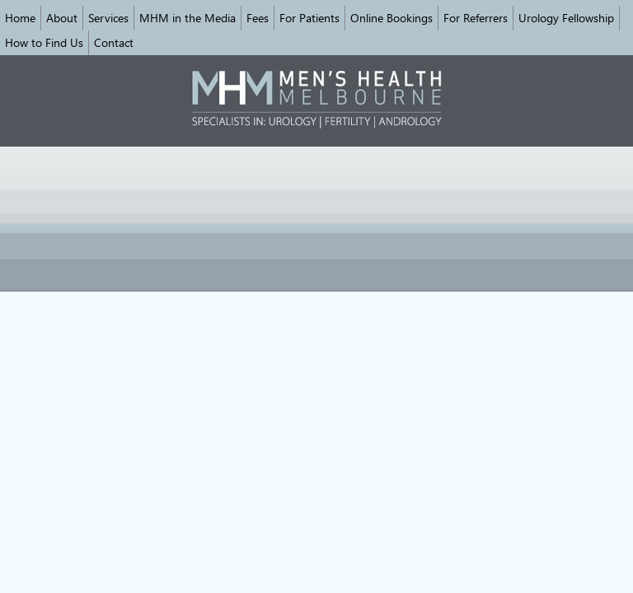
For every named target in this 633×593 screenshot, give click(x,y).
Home (20, 18)
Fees (257, 18)
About (61, 18)
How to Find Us (44, 42)
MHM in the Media (187, 18)
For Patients (309, 18)
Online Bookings (391, 18)
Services (108, 18)
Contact (114, 42)
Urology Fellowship (566, 18)
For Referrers (475, 18)
